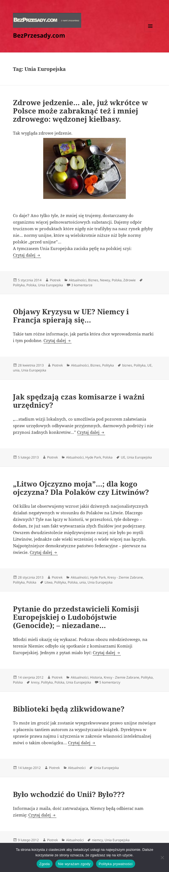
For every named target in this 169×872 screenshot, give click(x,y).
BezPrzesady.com (39, 35)
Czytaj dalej (27, 255)
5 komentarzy (109, 682)
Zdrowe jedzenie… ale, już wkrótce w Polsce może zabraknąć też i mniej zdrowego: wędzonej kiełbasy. (80, 111)
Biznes (93, 280)
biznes (127, 365)
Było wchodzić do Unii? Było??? (69, 794)
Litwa (49, 582)
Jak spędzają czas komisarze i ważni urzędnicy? (79, 401)
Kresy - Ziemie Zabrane (125, 577)
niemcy (97, 840)
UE (149, 365)
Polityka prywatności (116, 864)
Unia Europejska (50, 285)
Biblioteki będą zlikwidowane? (68, 709)
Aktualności (77, 280)
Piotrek (55, 280)
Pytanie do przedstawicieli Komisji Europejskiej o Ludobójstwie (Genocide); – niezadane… (76, 617)
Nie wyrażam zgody (74, 864)
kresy (35, 682)
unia (16, 370)
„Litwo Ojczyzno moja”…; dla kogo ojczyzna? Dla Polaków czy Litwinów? (81, 488)
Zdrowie (129, 280)
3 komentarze (81, 285)
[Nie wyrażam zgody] (162, 857)
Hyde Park (93, 457)
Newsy (105, 280)
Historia (96, 677)
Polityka (19, 285)
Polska (117, 280)
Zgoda (44, 864)
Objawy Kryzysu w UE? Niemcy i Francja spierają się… (71, 316)
